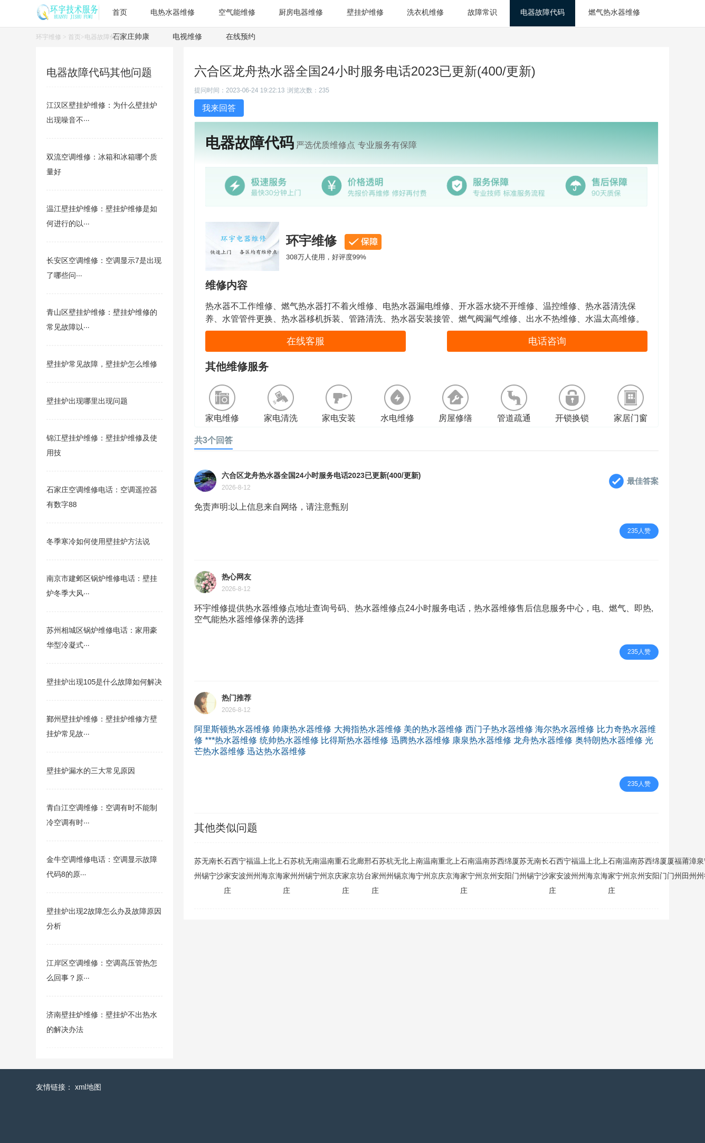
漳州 (693, 868)
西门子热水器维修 (499, 729)
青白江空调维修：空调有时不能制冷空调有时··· (101, 815)
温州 (257, 868)
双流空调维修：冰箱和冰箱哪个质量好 (101, 164)
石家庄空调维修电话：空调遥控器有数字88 (101, 497)
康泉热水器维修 (481, 740)
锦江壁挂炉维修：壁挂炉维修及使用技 (101, 445)
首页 (74, 37)
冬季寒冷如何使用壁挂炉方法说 (98, 541)
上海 (264, 868)
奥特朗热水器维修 (609, 740)
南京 (331, 868)
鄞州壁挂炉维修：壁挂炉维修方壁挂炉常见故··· (101, 726)
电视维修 (187, 36)
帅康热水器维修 (301, 729)
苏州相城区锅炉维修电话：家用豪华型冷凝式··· (101, 637)
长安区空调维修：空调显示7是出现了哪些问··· (103, 267)
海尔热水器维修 (564, 729)
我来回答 (219, 108)
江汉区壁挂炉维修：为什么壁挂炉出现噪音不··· (101, 112)
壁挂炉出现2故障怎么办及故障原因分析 (103, 918)
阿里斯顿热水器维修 (232, 729)
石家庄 (227, 876)
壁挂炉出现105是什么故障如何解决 (104, 682)
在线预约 (240, 36)
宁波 (242, 868)
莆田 (685, 868)
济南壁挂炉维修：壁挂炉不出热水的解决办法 (101, 1022)
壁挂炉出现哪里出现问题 (87, 401)
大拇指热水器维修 (368, 729)
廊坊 (360, 868)
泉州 (700, 868)
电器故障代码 (103, 37)
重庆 (338, 868)
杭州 (301, 868)
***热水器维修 (231, 740)
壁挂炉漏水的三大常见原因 (90, 770)
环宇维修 (48, 37)
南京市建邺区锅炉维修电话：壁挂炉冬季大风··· (101, 585)
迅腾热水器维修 (420, 740)
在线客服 (306, 341)
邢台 (367, 868)
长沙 (220, 868)
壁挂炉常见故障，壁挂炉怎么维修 (101, 364)
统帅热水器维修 (289, 740)
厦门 (515, 868)
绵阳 (508, 868)
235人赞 (639, 531)
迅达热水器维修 (276, 751)
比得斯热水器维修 (354, 740)
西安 (235, 868)
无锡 (205, 868)
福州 (249, 868)
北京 (271, 868)
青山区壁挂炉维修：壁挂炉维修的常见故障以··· (101, 319)
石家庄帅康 (130, 36)
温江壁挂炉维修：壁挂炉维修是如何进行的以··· (101, 216)
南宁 (212, 868)
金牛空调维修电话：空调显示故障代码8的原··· (101, 866)
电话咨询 (547, 341)
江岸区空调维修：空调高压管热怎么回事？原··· (101, 970)
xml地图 (88, 1087)
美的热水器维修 (433, 729)
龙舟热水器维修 (543, 740)
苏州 (198, 868)
